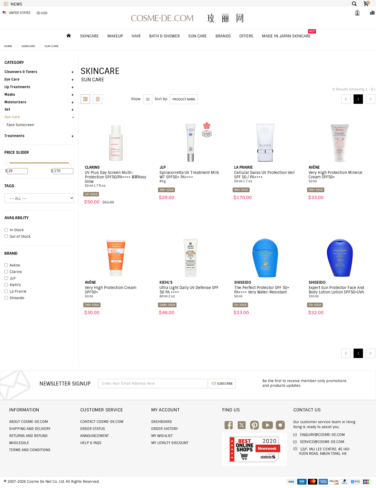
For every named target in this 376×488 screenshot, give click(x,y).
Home (8, 46)
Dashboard (161, 421)
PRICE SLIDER (16, 152)
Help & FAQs (90, 443)
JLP (10, 278)
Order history (164, 429)
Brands (223, 36)
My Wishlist (162, 436)
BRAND (10, 253)
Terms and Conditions (29, 450)
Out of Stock (17, 237)
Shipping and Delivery (29, 429)
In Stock (14, 230)
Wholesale (19, 443)
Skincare (89, 36)
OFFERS (246, 36)
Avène (12, 265)
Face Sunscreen (20, 125)
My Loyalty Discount (169, 443)
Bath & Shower (164, 36)
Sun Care (197, 36)
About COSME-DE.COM (28, 421)
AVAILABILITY (16, 217)
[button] (39, 73)
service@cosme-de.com (321, 442)
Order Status (92, 429)
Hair (136, 36)
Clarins (13, 272)
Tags (9, 186)
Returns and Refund (28, 436)
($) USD (42, 13)
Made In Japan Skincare (286, 36)
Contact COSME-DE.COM (101, 421)
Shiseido (14, 298)
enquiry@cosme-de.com (322, 435)
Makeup (115, 36)
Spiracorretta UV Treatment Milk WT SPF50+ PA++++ (191, 177)
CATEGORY (14, 62)
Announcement (94, 436)
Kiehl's (12, 285)
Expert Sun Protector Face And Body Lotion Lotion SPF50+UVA (340, 292)
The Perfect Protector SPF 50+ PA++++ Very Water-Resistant (265, 292)
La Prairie (15, 292)
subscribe (222, 384)
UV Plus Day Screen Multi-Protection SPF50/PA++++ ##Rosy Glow (116, 179)
